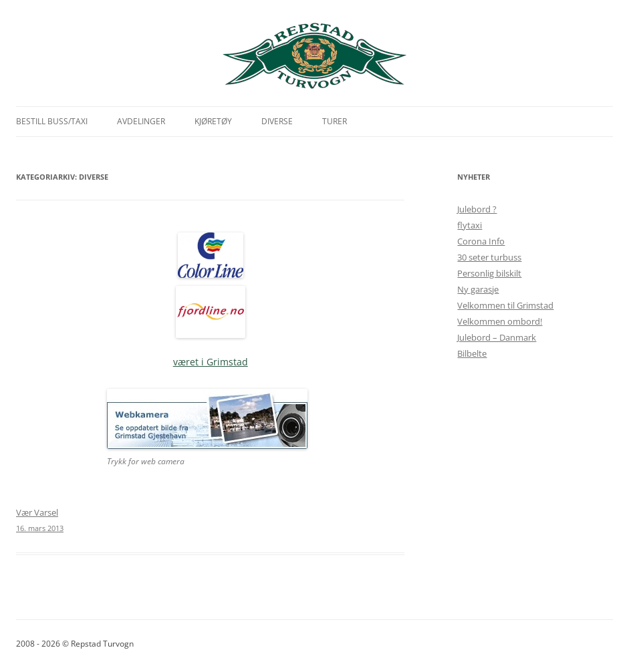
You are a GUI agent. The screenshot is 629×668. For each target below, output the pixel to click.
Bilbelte (472, 353)
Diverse (277, 121)
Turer (334, 121)
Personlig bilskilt (489, 273)
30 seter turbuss (489, 257)
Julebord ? (477, 209)
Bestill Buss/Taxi (52, 121)
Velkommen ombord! (499, 321)
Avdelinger (141, 121)
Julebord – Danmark (496, 337)
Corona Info (481, 241)
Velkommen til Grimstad (505, 305)
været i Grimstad (210, 361)
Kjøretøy (213, 121)
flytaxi (469, 225)
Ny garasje (478, 289)
